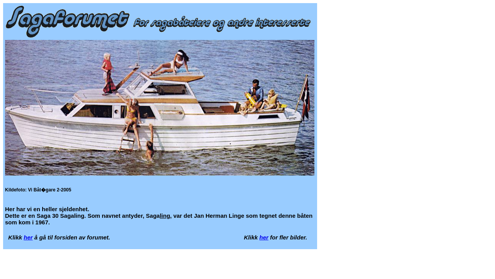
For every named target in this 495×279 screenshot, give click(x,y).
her (28, 237)
